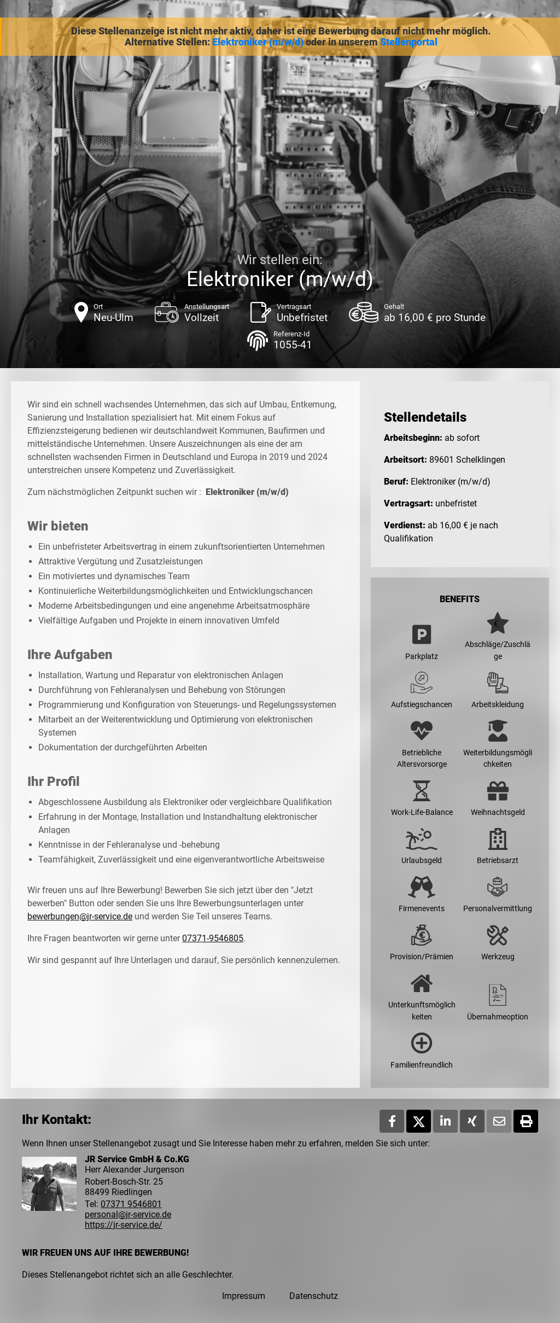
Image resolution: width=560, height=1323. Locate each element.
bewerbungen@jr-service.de (79, 916)
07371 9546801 (131, 1204)
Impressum (243, 1296)
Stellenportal (409, 42)
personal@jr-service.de (128, 1214)
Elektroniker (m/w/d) (258, 42)
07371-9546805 (212, 938)
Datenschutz (313, 1296)
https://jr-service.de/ (123, 1225)
